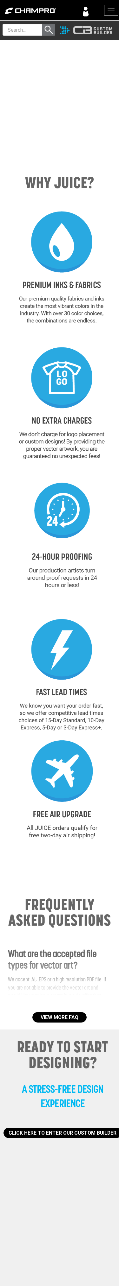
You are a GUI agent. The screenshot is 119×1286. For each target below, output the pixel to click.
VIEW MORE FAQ (59, 1017)
